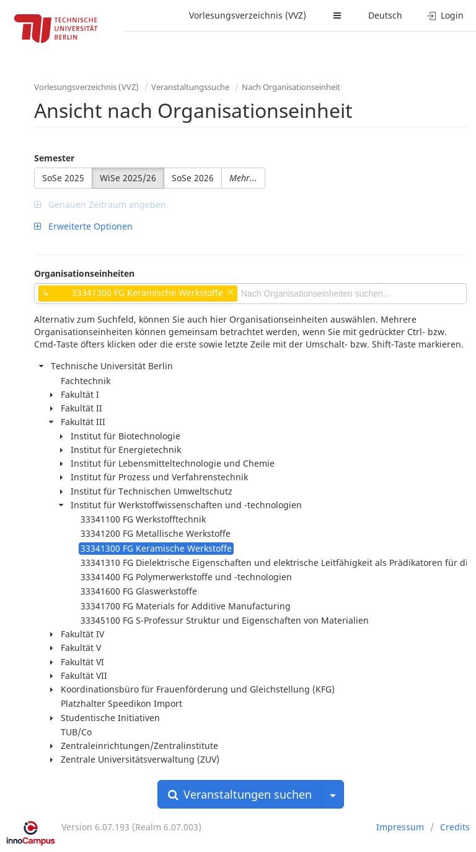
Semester (54, 158)
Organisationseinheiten (84, 273)
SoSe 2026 (193, 178)
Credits (455, 827)
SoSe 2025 (63, 178)
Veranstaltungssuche (190, 86)
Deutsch (385, 15)
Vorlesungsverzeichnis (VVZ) (247, 15)
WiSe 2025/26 (128, 178)
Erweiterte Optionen (83, 226)
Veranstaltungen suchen (240, 794)
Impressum (400, 827)
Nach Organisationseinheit (291, 86)
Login (445, 15)
